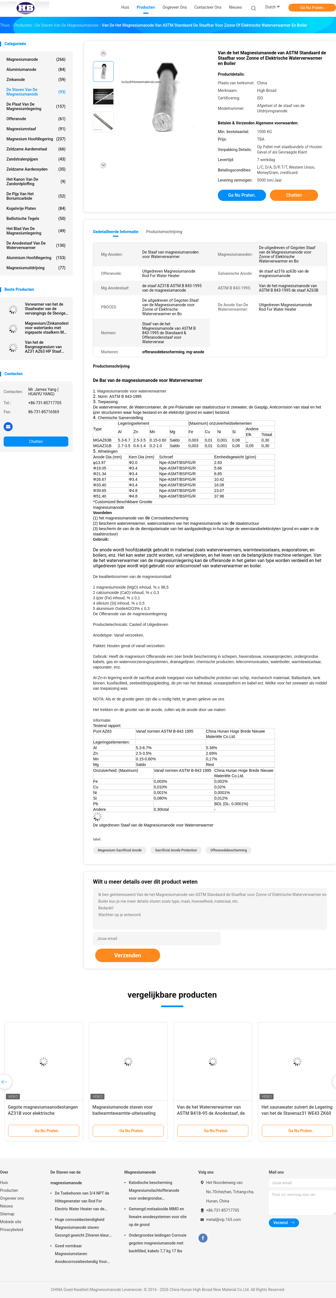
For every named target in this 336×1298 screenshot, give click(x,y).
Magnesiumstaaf (36, 129)
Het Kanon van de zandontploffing (36, 181)
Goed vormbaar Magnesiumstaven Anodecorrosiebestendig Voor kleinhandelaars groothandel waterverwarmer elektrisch (81, 1255)
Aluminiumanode (36, 69)
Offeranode (36, 119)
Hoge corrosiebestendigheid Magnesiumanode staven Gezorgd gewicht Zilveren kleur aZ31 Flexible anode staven (82, 1228)
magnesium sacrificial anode (120, 850)
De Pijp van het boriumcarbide (36, 196)
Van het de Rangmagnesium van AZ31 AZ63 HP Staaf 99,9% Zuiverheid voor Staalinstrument (44, 347)
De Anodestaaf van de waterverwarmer (36, 245)
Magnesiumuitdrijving (36, 268)
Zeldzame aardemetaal (36, 149)
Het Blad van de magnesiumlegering (36, 230)
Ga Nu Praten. (312, 7)
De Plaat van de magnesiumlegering (36, 106)
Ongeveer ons (12, 1198)
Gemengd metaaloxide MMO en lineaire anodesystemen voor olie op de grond (157, 1217)
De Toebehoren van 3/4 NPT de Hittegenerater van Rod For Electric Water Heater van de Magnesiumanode (82, 1202)
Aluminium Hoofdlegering (36, 258)
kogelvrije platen (36, 208)
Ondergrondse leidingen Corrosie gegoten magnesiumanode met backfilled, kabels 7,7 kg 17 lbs (157, 1243)
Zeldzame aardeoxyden (36, 169)
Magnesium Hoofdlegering (36, 139)
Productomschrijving (164, 231)
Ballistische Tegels (36, 218)
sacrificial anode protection (176, 850)
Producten (9, 1190)
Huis (4, 1182)
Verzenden (127, 955)
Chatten (36, 441)
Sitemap (7, 1214)
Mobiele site (10, 1222)
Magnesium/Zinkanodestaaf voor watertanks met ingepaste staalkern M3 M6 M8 (46, 328)
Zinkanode (36, 79)
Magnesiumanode (36, 59)
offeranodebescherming (228, 850)
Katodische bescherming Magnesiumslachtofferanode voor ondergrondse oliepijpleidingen (154, 1191)
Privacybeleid (11, 1229)
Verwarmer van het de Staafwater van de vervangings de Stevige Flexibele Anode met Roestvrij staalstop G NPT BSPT (45, 308)
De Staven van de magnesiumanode (36, 91)
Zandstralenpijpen (36, 159)
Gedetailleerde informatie (115, 231)
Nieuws (6, 1206)
